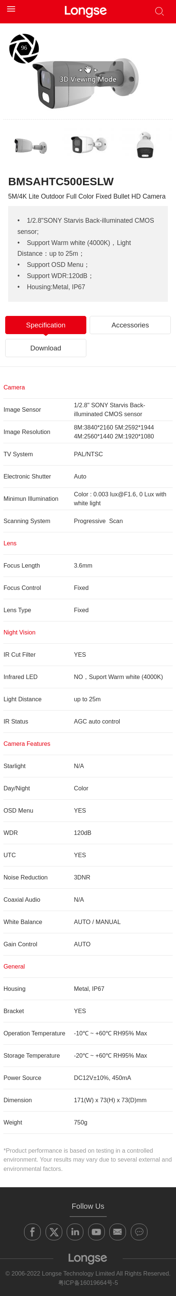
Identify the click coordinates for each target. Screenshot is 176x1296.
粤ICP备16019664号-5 (88, 1282)
